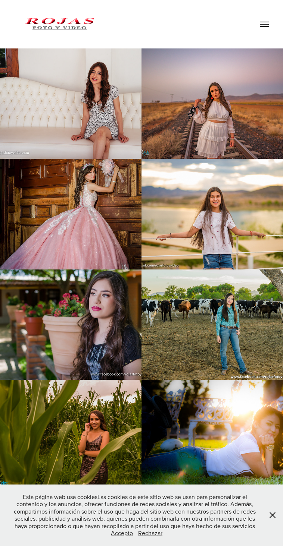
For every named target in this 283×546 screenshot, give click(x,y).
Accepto (122, 533)
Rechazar (150, 533)
